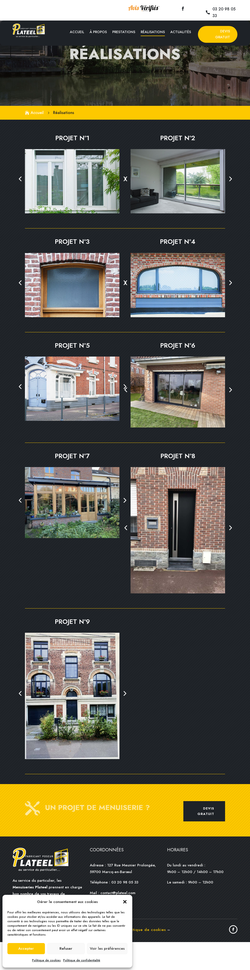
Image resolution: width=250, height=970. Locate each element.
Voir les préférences (107, 948)
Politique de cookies (46, 960)
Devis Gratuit (222, 34)
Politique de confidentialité (81, 960)
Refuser (65, 948)
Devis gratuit (205, 839)
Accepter (26, 948)
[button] (124, 901)
